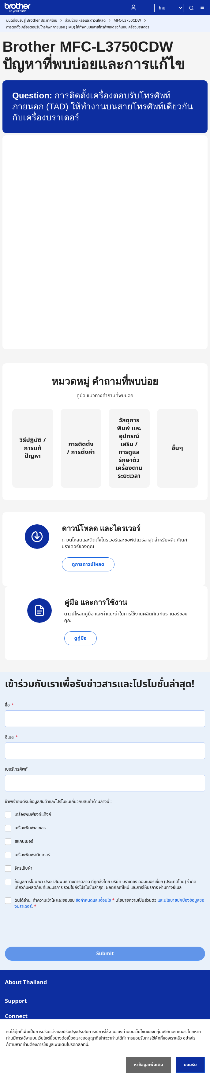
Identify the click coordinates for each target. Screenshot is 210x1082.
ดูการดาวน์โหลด (88, 564)
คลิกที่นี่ (81, 1044)
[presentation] (51, 927)
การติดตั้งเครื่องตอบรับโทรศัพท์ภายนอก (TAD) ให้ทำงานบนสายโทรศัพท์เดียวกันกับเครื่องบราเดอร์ (77, 27)
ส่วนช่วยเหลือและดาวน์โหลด (85, 20)
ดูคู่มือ (80, 638)
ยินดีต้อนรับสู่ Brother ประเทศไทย (31, 20)
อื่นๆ (177, 448)
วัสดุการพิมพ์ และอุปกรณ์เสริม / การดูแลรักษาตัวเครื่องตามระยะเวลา (129, 448)
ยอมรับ (190, 1065)
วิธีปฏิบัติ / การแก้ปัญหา (33, 448)
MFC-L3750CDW (127, 20)
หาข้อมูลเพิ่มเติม (148, 1065)
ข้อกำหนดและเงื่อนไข (93, 900)
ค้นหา (191, 8)
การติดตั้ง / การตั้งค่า (81, 448)
